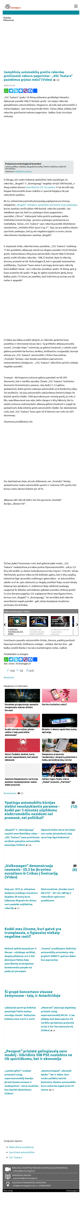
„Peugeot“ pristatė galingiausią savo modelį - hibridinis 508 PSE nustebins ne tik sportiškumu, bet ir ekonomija (38, 1054)
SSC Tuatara (15, 1157)
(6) (74, 867)
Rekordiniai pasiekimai (21, 1147)
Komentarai (13, 793)
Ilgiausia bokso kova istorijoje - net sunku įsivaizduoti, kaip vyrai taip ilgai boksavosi (58, 833)
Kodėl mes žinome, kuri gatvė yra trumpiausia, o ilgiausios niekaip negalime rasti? (33, 932)
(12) (74, 804)
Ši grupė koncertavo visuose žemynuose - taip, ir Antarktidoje (33, 993)
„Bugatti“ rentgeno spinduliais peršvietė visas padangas (46, 204)
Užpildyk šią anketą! (23, 171)
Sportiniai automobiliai (21, 1152)
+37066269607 (44, 1185)
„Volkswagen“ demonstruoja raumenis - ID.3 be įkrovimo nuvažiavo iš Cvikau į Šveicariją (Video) (31, 871)
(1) (16, 908)
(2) (52, 1030)
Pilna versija (8, 1190)
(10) (28, 845)
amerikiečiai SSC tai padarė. (41, 187)
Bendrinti (9, 677)
